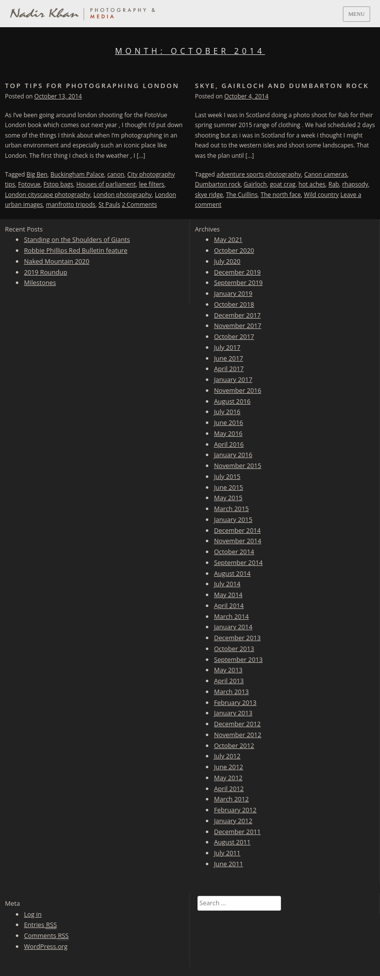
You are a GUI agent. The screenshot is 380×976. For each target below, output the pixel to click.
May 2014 (228, 594)
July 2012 (227, 755)
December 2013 (237, 637)
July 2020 (227, 261)
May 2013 (228, 669)
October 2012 (234, 745)
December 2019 (237, 272)
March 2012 (231, 798)
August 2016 (232, 401)
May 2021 (228, 239)
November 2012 (237, 734)
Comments (46, 935)
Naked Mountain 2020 (56, 261)
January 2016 (233, 454)
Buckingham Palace (77, 174)
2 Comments (139, 204)
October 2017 (234, 336)
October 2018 (234, 304)
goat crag (282, 184)
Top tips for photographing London (92, 85)
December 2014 (237, 530)
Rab (334, 184)
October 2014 (234, 551)
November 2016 (237, 390)
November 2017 (237, 325)
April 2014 (228, 605)
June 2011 (228, 863)
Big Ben (37, 174)
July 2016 (227, 411)
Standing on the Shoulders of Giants (77, 239)
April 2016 (228, 444)
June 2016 (228, 422)
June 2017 (228, 358)
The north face (281, 194)
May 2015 (228, 497)
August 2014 (232, 573)
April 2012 (228, 788)
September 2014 (238, 562)
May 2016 (228, 433)
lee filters (151, 184)
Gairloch (255, 184)
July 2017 (227, 347)
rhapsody (355, 184)
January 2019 (233, 293)
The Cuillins (242, 194)
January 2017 (233, 379)
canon (115, 174)
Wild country (321, 194)
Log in (33, 914)
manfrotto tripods (70, 204)
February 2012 (235, 809)
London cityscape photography (48, 194)
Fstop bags (58, 184)
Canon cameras (325, 174)
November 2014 (237, 540)
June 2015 (228, 487)
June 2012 (228, 766)
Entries (40, 925)
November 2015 (237, 465)
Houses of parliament (106, 184)
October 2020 (234, 250)
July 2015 (227, 476)
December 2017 (237, 315)
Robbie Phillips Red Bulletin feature (75, 250)
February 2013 (235, 702)
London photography (123, 194)
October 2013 (234, 648)
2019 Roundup (45, 272)
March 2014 (231, 616)
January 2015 (233, 519)
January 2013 (233, 712)
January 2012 (233, 820)
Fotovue (29, 184)
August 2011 (232, 841)
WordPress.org (45, 946)
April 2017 (228, 368)
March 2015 (231, 508)
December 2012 (237, 723)
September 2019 (238, 282)
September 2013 (238, 659)
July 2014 (227, 583)
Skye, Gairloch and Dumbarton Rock (282, 85)
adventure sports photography (259, 174)
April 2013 (228, 680)
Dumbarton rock (217, 184)
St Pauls (109, 204)
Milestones (40, 282)
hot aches (311, 184)
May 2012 (228, 777)
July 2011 (227, 852)
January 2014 (233, 626)
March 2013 (231, 691)
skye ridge (209, 194)
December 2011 (237, 831)
